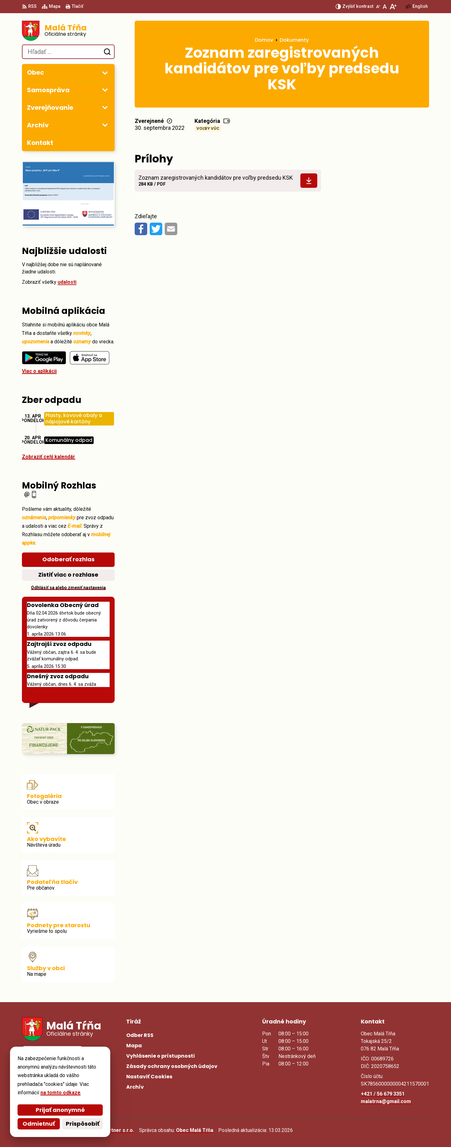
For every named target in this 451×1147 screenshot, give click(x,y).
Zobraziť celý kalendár (48, 457)
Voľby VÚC (208, 128)
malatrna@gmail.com (386, 1101)
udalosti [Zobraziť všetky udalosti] (67, 282)
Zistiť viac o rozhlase (68, 575)
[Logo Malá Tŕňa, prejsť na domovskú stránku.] (68, 31)
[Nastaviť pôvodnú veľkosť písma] (384, 6)
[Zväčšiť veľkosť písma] (393, 6)
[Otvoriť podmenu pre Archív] (105, 125)
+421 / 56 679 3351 (383, 1094)
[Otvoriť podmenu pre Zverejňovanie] (105, 107)
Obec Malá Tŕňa (194, 1130)
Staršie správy (44, 694)
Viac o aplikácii (39, 371)
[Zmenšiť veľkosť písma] (378, 6)
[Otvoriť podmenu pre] (105, 72)
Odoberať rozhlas (68, 559)
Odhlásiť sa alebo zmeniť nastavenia (68, 587)
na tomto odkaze (60, 1093)
